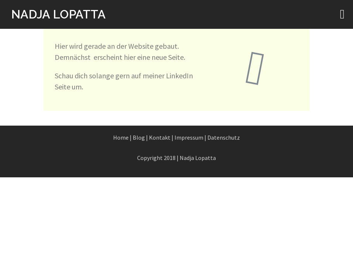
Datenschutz (223, 137)
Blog (139, 137)
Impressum (188, 137)
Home (121, 137)
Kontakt (159, 137)
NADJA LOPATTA (58, 14)
